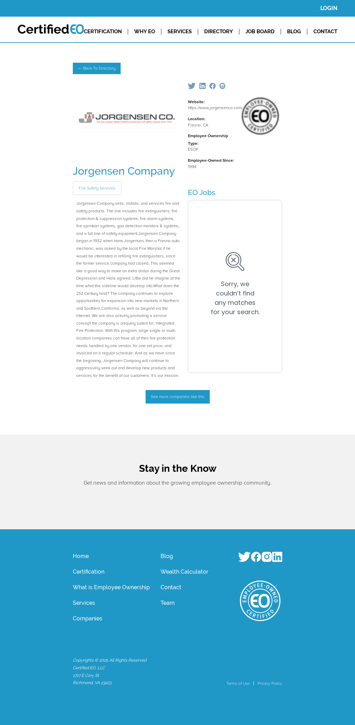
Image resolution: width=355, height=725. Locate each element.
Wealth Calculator (184, 571)
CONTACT (325, 31)
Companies (87, 618)
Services (84, 603)
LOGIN (328, 8)
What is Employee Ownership (111, 587)
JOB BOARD (260, 31)
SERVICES (179, 31)
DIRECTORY (218, 31)
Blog (167, 556)
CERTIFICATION (103, 31)
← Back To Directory (96, 68)
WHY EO (144, 31)
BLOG (294, 31)
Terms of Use (238, 683)
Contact (171, 587)
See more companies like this (178, 396)
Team (168, 603)
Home (81, 556)
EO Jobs (201, 192)
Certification (88, 571)
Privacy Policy (270, 683)
